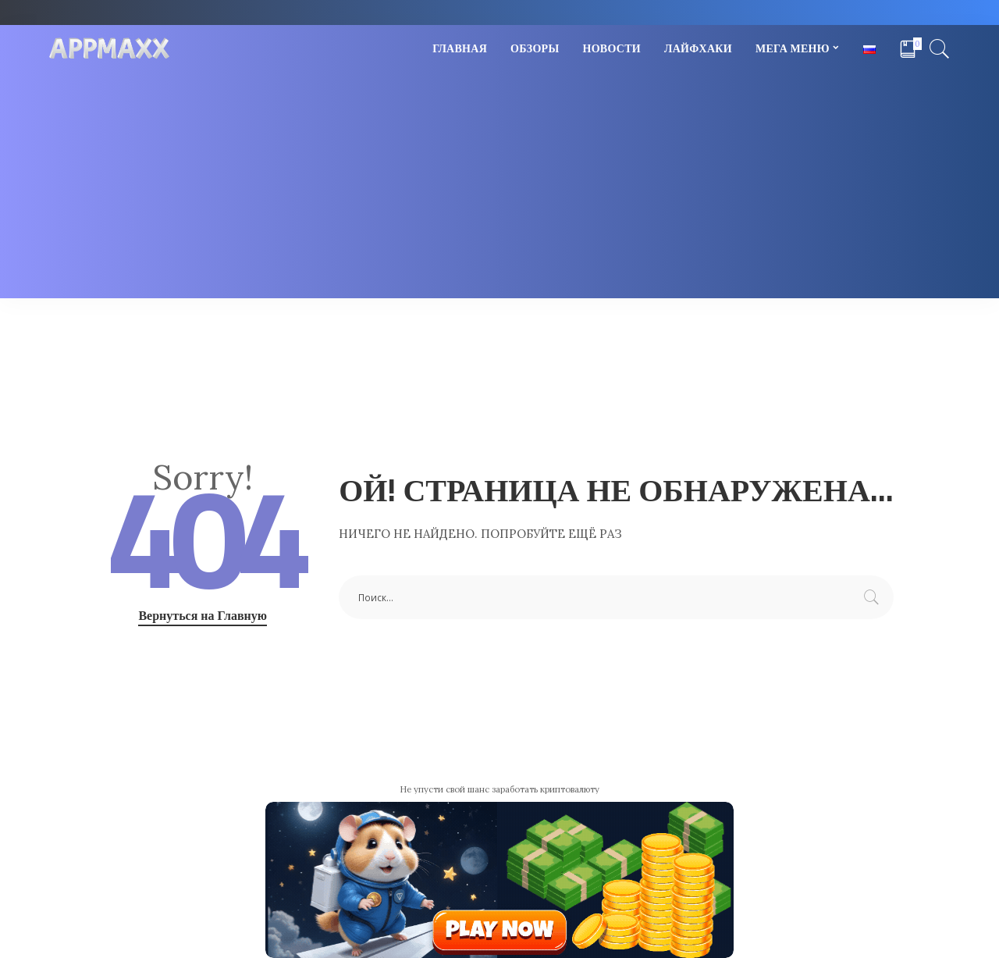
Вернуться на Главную (202, 615)
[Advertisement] (499, 189)
